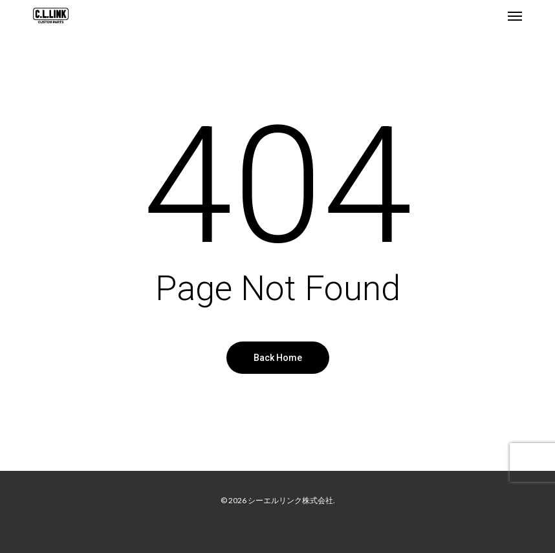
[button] (515, 15)
